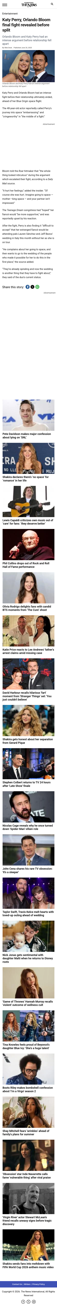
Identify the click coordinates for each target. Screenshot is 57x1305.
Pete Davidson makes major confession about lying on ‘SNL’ (27, 435)
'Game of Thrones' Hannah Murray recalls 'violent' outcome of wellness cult (28, 1003)
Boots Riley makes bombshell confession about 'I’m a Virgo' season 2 (28, 1089)
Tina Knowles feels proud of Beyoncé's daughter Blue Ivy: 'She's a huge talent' (26, 1046)
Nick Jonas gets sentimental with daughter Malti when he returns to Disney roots (28, 958)
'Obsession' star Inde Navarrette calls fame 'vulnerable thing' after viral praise (27, 1175)
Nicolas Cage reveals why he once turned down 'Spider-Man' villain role (28, 827)
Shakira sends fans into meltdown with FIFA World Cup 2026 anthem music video (28, 1265)
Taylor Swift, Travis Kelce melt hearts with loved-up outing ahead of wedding (28, 913)
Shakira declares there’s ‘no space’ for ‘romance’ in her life (26, 478)
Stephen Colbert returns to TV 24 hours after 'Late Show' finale (27, 784)
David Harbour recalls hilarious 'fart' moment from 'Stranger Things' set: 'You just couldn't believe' (27, 696)
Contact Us (17, 1284)
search (53, 5)
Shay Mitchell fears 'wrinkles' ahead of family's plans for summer (26, 1132)
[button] (28, 287)
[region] (28, 145)
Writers (27, 1284)
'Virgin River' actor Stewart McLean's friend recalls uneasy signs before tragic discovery (27, 1221)
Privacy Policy (38, 1284)
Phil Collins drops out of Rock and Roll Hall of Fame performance (26, 565)
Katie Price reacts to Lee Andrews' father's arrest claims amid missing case (28, 651)
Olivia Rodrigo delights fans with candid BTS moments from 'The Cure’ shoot (27, 608)
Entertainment (10, 13)
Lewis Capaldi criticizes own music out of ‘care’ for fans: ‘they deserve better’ (28, 522)
